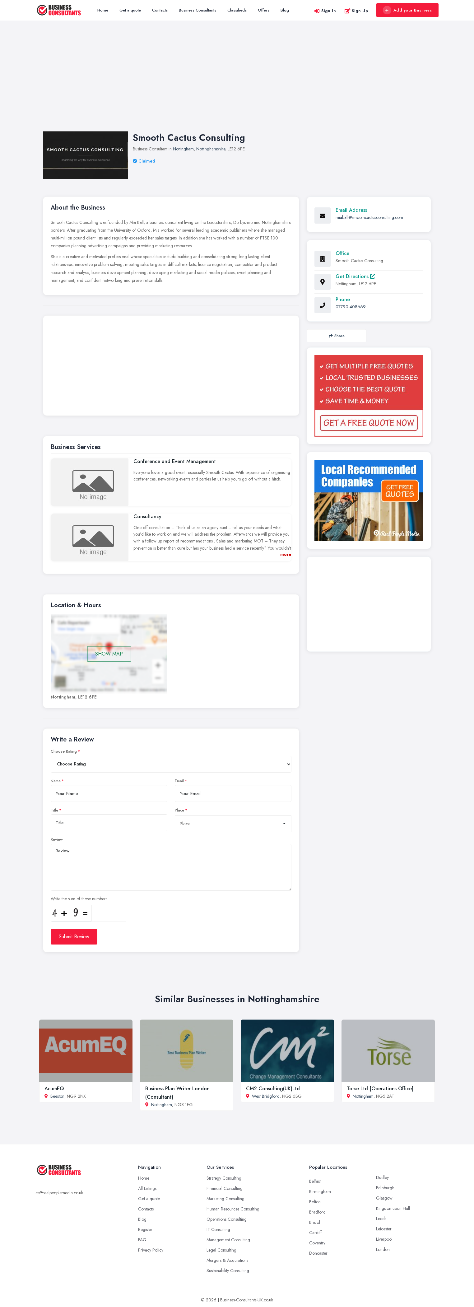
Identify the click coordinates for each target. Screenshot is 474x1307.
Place (179, 810)
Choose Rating (64, 751)
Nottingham (183, 149)
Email (179, 781)
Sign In (325, 11)
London (383, 1249)
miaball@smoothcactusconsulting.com (369, 217)
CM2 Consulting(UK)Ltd (273, 1088)
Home (102, 10)
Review (57, 839)
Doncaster (318, 1253)
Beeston (57, 1096)
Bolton (315, 1202)
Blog (285, 10)
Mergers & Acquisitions (227, 1260)
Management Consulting (228, 1240)
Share (337, 336)
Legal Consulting (221, 1250)
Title (54, 810)
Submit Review (74, 936)
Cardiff (315, 1232)
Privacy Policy (150, 1250)
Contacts (160, 10)
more (285, 554)
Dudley (382, 1177)
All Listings (147, 1188)
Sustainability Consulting (228, 1270)
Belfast (315, 1181)
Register (145, 1229)
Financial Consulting (225, 1188)
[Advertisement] (237, 82)
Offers (263, 10)
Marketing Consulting (225, 1199)
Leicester (384, 1229)
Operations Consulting (227, 1219)
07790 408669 (351, 307)
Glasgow (384, 1198)
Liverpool (384, 1239)
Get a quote (130, 10)
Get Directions (355, 276)
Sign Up (356, 11)
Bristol (314, 1222)
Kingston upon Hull (393, 1208)
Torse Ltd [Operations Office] (380, 1088)
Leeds (381, 1218)
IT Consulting (218, 1229)
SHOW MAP (109, 653)
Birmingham (320, 1191)
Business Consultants (197, 10)
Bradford (317, 1212)
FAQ (142, 1240)
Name (56, 781)
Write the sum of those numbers (79, 899)
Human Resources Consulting (233, 1209)
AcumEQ (54, 1088)
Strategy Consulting (224, 1178)
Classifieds (237, 10)
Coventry (317, 1243)
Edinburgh (385, 1188)
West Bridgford (266, 1096)
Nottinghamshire (210, 149)
